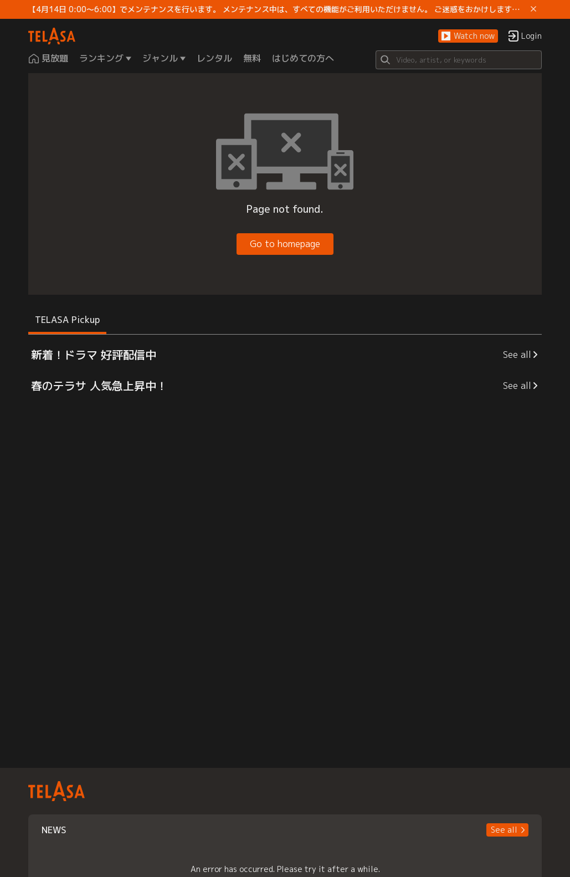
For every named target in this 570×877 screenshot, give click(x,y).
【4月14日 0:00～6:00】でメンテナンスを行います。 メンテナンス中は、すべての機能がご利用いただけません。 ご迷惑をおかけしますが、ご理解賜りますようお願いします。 (277, 9)
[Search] (459, 59)
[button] (468, 36)
